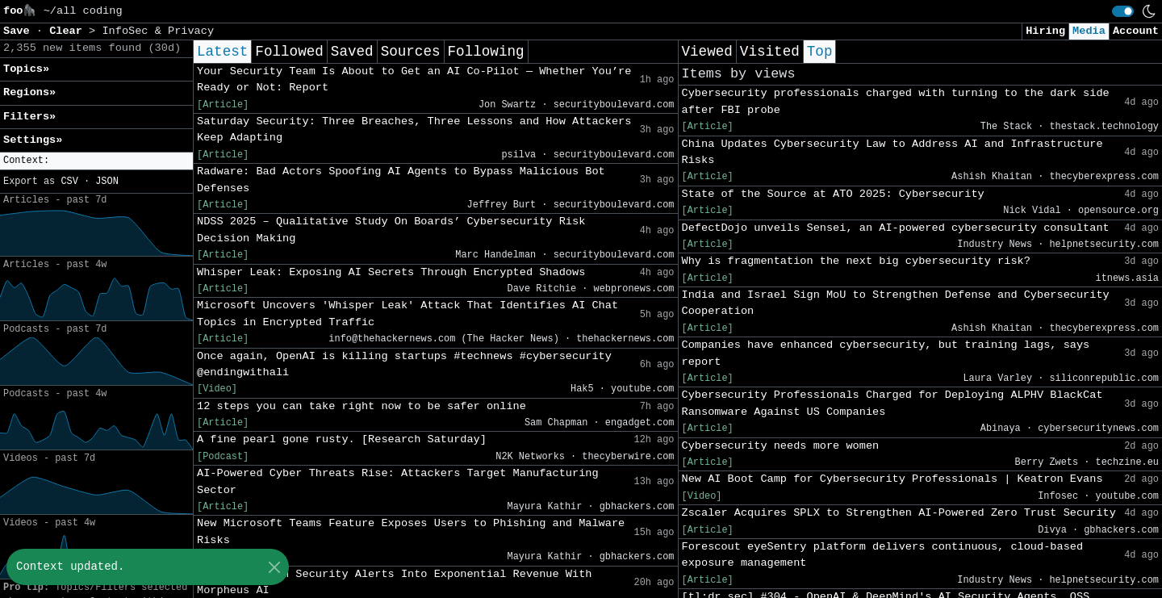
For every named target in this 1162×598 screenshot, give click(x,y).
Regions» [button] (29, 92)
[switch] (1123, 11)
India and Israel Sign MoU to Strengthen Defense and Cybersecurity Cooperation (896, 303)
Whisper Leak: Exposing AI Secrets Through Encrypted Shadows (391, 272)
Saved (352, 52)
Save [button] (19, 31)
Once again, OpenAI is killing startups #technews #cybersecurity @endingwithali (404, 364)
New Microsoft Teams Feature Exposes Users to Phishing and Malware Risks (411, 531)
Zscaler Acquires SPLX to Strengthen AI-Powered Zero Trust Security (899, 513)
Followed (289, 52)
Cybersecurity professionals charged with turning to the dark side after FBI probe (896, 101)
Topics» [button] (26, 69)
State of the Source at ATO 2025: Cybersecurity (833, 194)
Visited (770, 52)
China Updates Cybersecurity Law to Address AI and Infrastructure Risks (892, 152)
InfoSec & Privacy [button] (158, 31)
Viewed (707, 52)
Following (486, 52)
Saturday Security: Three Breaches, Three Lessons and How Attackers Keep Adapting (414, 129)
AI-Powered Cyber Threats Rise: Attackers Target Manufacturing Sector (398, 481)
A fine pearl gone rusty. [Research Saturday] (342, 439)
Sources (411, 52)
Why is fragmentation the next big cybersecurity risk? (856, 261)
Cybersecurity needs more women (781, 446)
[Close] (273, 566)
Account (1136, 31)
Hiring (1045, 31)
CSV (69, 181)
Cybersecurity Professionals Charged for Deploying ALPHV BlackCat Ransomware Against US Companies (892, 403)
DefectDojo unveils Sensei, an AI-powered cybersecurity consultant (896, 228)
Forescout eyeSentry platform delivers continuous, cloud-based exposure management (883, 555)
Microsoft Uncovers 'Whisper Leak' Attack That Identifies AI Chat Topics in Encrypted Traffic (407, 313)
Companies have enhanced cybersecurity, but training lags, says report (886, 353)
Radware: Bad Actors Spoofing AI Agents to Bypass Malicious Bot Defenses (401, 179)
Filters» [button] (29, 117)
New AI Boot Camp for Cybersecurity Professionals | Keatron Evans (892, 479)
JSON (107, 181)
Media (1089, 31)
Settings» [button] (32, 140)
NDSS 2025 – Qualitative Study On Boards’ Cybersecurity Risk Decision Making (391, 229)
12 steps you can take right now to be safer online (361, 406)
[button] (96, 161)
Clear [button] (69, 31)
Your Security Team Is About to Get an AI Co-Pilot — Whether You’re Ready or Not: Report (414, 79)
